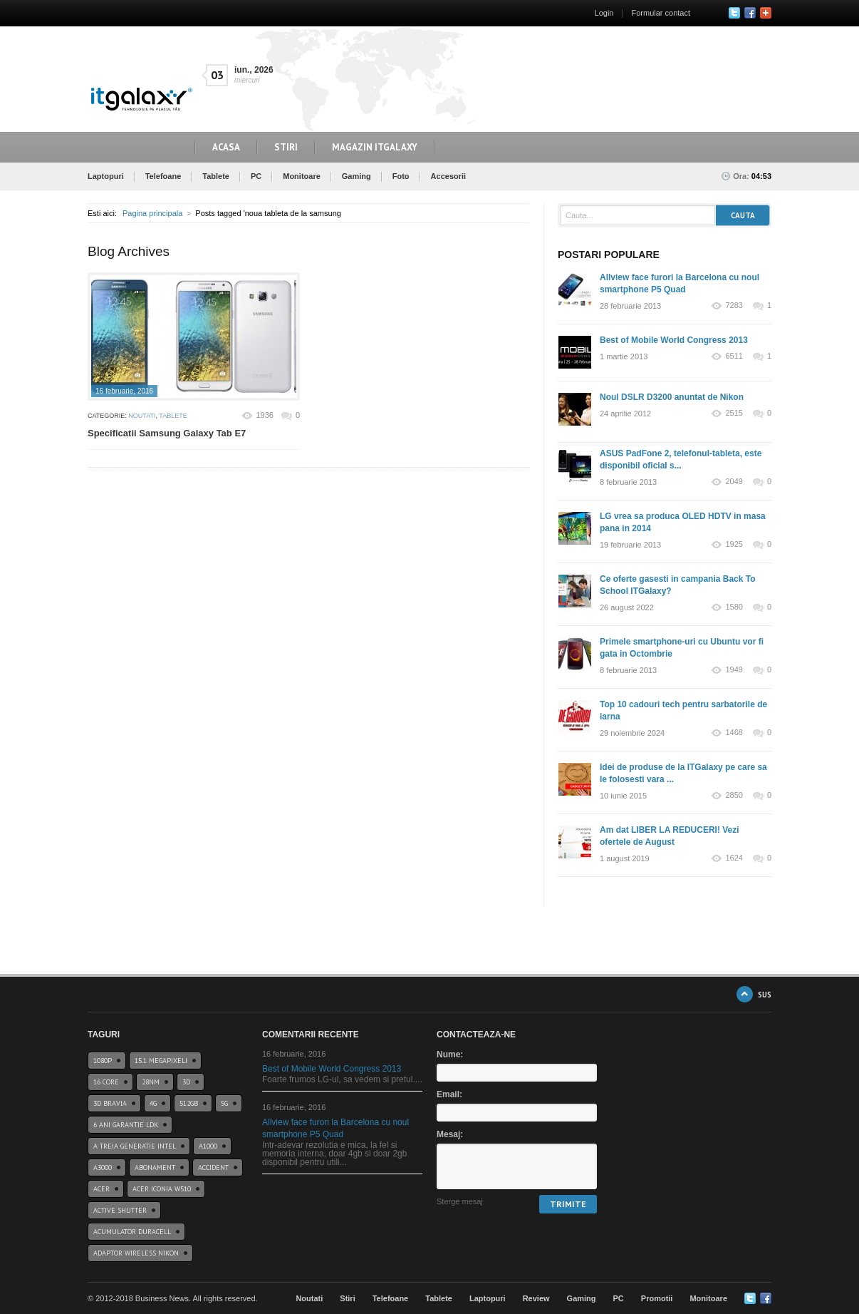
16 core (106, 1082)
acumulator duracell (132, 1231)
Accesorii (449, 176)
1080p (102, 1060)
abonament (155, 1167)
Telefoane (163, 176)
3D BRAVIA (110, 1103)
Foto (401, 176)
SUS (764, 994)
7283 (733, 305)
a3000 (102, 1167)
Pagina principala (152, 213)
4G (153, 1103)
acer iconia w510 (161, 1189)
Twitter (734, 13)
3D (186, 1082)
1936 (264, 415)
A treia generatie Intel (134, 1146)
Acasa (226, 147)
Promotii (657, 1298)
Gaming (356, 176)
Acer (101, 1189)
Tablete (215, 176)
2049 (733, 482)
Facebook (750, 13)
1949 (733, 670)
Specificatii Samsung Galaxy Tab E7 (167, 433)
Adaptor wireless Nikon (136, 1253)
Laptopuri (106, 176)
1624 (733, 858)
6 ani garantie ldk (125, 1124)
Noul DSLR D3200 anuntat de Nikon (672, 397)
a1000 (208, 1146)
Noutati (141, 415)
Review (536, 1298)
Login (604, 13)
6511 (733, 356)
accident (213, 1167)
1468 (733, 732)
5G (224, 1103)
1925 (733, 544)
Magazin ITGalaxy (374, 147)
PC (256, 176)
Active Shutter (120, 1210)
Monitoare (302, 176)
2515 (733, 413)
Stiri (286, 147)
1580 (733, 607)
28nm (151, 1082)
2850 (733, 795)
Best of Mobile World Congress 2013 (674, 340)
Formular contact (660, 13)
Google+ (765, 13)
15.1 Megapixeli (161, 1060)
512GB (188, 1103)
